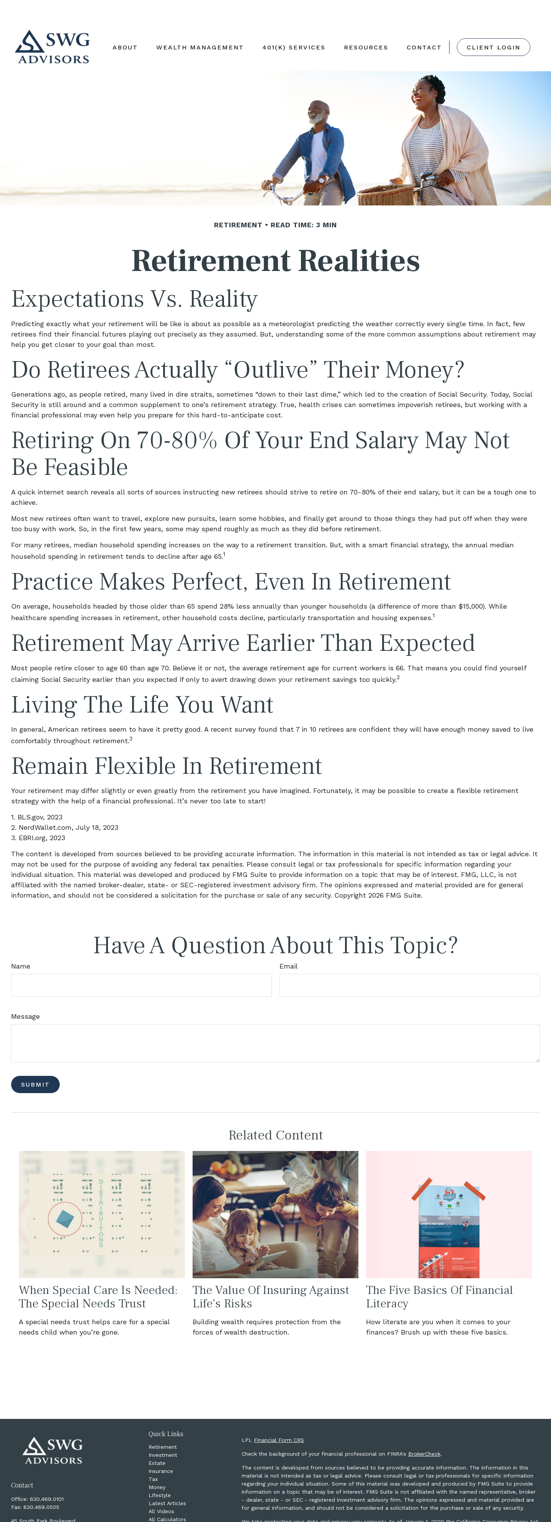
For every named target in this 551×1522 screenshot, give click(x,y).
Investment (163, 1432)
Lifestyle (160, 1472)
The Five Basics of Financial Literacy (439, 1274)
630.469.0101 (47, 1476)
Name (20, 943)
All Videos (161, 1488)
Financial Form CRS (279, 1417)
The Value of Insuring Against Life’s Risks (271, 1274)
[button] (125, 24)
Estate (157, 1440)
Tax (153, 1456)
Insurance (161, 1448)
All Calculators (167, 1496)
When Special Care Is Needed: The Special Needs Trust (98, 1274)
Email (289, 943)
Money (157, 1464)
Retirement (163, 1424)
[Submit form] (35, 1061)
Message (25, 993)
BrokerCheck (424, 1431)
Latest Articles (167, 1480)
